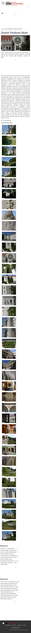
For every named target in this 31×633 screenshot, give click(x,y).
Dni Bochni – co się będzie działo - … (8, 548)
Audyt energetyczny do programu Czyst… (9, 583)
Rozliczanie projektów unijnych (6, 592)
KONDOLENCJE (3, 564)
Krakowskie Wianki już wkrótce (7, 553)
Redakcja (19, 625)
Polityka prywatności (15, 627)
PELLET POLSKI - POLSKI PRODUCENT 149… (10, 581)
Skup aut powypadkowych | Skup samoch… (9, 590)
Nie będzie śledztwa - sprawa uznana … (8, 550)
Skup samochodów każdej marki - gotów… (9, 588)
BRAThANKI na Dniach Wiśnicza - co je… (9, 560)
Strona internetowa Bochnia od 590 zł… (8, 585)
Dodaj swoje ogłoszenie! (6, 598)
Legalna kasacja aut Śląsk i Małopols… (8, 593)
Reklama (14, 625)
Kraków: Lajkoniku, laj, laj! (6, 559)
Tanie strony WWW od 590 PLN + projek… (9, 586)
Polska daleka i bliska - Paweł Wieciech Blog (13, 28)
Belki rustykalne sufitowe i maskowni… (8, 597)
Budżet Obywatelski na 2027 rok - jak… (8, 557)
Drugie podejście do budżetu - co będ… (8, 562)
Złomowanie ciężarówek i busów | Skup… (9, 595)
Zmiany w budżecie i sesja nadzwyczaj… (9, 555)
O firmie (24, 625)
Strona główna (8, 625)
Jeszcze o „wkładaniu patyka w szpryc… (8, 552)
